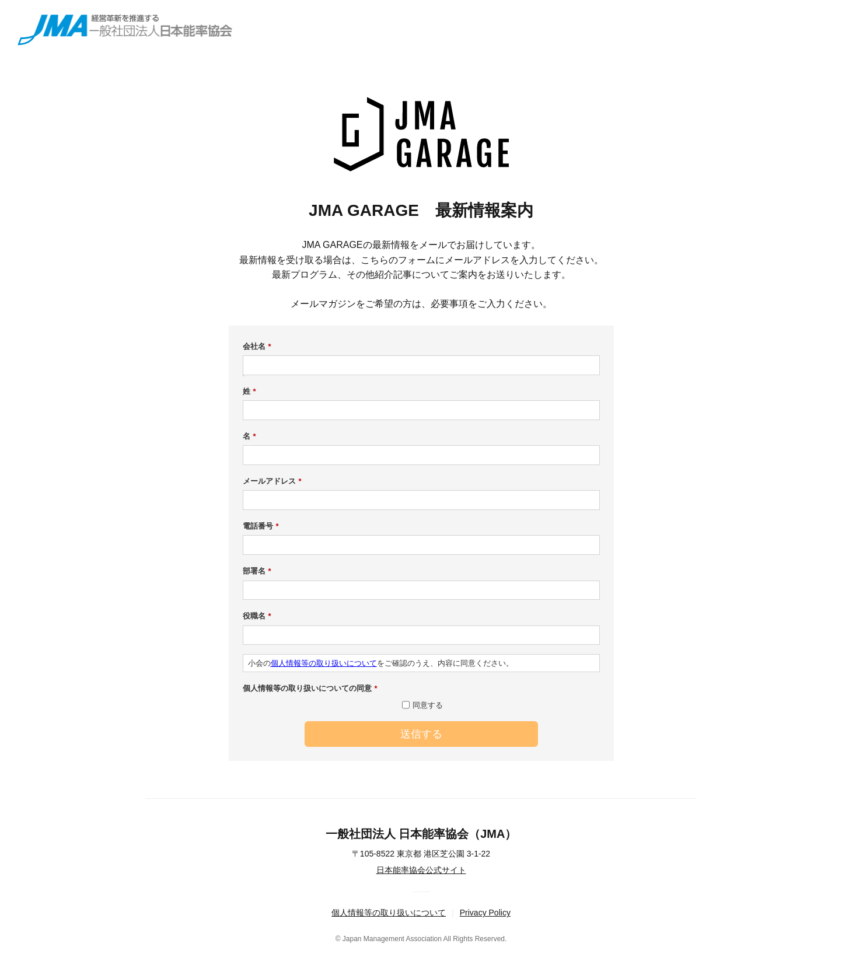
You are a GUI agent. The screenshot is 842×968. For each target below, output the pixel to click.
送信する (421, 734)
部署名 (257, 571)
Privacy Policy (485, 912)
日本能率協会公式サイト (421, 870)
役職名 (257, 616)
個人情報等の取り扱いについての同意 (310, 688)
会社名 (257, 346)
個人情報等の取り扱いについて (324, 663)
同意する (428, 705)
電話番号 (261, 526)
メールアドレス (272, 481)
